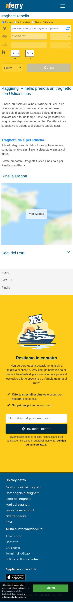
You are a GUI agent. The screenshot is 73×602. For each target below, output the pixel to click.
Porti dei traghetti (18, 505)
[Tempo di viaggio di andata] (60, 36)
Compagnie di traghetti (22, 493)
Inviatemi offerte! (36, 428)
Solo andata (23, 22)
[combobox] (41, 28)
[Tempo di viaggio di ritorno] (60, 45)
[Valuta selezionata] (12, 68)
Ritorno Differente (43, 22)
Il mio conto (14, 536)
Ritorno (9, 22)
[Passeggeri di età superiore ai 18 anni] (15, 53)
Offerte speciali (16, 516)
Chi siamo (13, 548)
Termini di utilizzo (18, 553)
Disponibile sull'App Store (16, 577)
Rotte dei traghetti (18, 499)
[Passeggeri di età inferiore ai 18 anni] (29, 53)
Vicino (50, 587)
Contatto (12, 542)
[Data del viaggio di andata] (29, 36)
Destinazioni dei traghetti (23, 487)
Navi (9, 522)
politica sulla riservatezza (23, 559)
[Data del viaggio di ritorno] (29, 45)
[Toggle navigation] (62, 6)
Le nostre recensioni (20, 510)
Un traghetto (16, 480)
